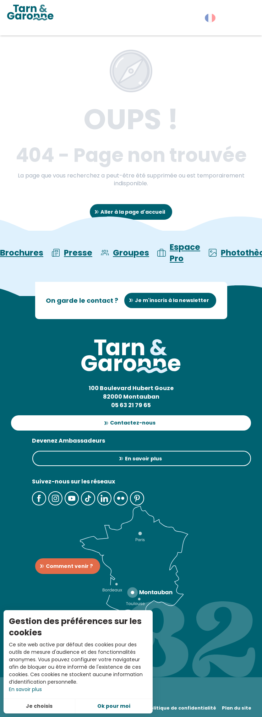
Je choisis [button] (39, 706)
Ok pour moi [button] (113, 706)
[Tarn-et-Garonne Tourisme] (30, 12)
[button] (244, 19)
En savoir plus (25, 689)
